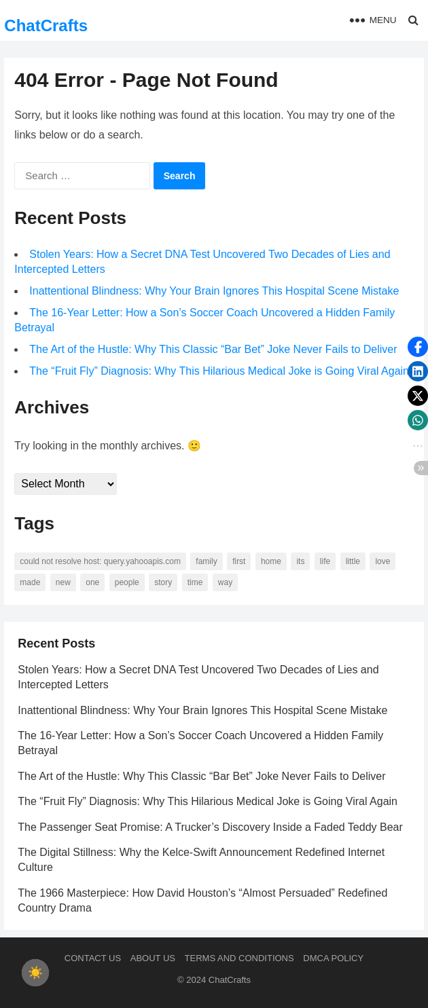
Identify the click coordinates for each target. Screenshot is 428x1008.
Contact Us (93, 958)
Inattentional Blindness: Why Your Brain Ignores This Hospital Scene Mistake (214, 291)
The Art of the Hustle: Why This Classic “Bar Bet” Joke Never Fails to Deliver (213, 349)
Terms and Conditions (239, 958)
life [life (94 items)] (325, 561)
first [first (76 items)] (238, 561)
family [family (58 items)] (206, 561)
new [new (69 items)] (63, 582)
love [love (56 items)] (382, 561)
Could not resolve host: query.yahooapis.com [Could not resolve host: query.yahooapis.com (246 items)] (100, 561)
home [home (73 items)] (271, 561)
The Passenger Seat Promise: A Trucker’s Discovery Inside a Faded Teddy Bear (210, 827)
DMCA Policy (333, 958)
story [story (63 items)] (163, 582)
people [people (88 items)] (127, 582)
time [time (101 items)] (195, 582)
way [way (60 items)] (225, 582)
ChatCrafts (46, 25)
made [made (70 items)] (30, 582)
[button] (418, 347)
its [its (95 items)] (300, 561)
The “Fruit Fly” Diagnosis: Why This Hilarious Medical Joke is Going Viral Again (219, 371)
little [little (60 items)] (353, 561)
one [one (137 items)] (92, 582)
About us (152, 958)
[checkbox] (35, 972)
